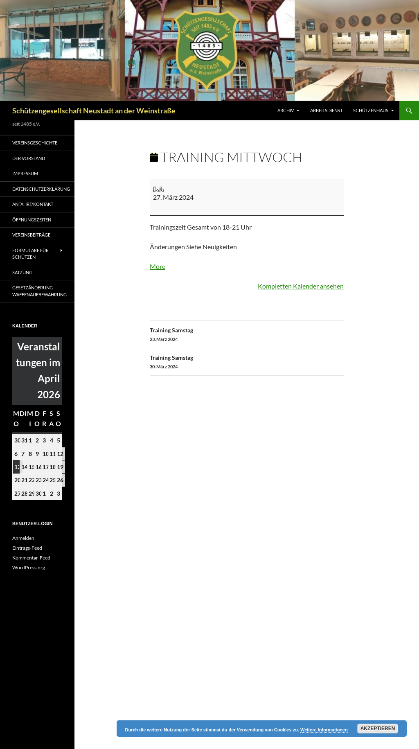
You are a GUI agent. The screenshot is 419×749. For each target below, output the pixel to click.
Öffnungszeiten (31, 219)
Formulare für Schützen (30, 254)
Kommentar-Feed (31, 558)
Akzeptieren (377, 728)
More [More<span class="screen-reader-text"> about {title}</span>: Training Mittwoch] (157, 266)
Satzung (22, 272)
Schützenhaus (370, 110)
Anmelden (23, 538)
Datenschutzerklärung (41, 189)
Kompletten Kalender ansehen (301, 286)
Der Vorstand (28, 158)
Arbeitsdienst (326, 110)
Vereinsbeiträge (31, 234)
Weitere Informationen (324, 729)
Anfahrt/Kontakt (32, 204)
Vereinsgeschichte (34, 142)
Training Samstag (247, 335)
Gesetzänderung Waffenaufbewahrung (39, 291)
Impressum (25, 173)
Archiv (285, 110)
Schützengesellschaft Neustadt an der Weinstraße (94, 110)
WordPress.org (28, 567)
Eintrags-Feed (27, 548)
